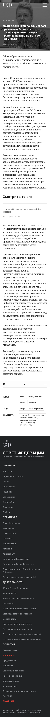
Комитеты (8, 665)
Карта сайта (8, 502)
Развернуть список (45, 384)
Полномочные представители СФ (19, 577)
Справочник (9, 496)
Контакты (7, 471)
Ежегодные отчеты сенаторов (17, 629)
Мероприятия (9, 618)
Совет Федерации (11, 523)
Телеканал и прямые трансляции (19, 691)
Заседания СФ (10, 593)
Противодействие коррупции (17, 624)
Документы (8, 603)
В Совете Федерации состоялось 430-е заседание (22, 210)
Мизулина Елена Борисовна (31, 408)
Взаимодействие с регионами (17, 613)
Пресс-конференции (13, 675)
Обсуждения (9, 486)
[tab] (25, 384)
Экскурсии (8, 507)
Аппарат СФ (9, 553)
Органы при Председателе (16, 559)
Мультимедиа (10, 686)
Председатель (9, 660)
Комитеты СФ (9, 543)
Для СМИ (7, 696)
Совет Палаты (9, 533)
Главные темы (10, 650)
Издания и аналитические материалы (22, 639)
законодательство (35, 397)
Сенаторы (8, 538)
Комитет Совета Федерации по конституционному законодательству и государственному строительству (32, 420)
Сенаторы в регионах (13, 670)
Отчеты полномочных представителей (22, 634)
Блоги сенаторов (11, 681)
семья (22, 402)
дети (22, 397)
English (6, 512)
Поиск (6, 481)
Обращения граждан (13, 476)
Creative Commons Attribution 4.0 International (22, 713)
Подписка (7, 491)
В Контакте (4, 384)
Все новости (8, 20)
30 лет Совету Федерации (15, 588)
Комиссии (8, 548)
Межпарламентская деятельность (19, 608)
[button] (44, 5)
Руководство (9, 528)
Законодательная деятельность (18, 598)
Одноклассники (24, 384)
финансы (32, 402)
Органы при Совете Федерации (18, 564)
